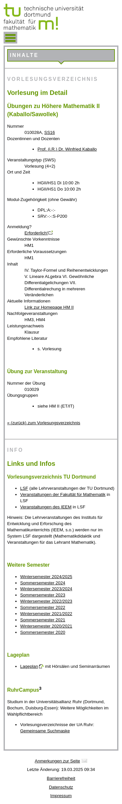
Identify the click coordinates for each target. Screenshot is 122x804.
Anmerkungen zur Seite (57, 760)
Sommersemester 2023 (42, 595)
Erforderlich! (36, 232)
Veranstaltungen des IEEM (46, 506)
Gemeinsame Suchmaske (45, 730)
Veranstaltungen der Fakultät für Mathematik (62, 494)
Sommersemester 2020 (42, 632)
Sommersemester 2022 (42, 607)
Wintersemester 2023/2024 (46, 588)
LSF (24, 488)
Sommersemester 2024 (42, 582)
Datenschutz (61, 787)
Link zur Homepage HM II (49, 307)
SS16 (49, 132)
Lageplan (29, 666)
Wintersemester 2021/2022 (46, 613)
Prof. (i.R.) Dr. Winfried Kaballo (67, 149)
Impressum (61, 795)
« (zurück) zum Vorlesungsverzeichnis (43, 422)
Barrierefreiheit (61, 778)
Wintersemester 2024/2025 (46, 576)
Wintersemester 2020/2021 (46, 626)
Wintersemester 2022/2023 (46, 601)
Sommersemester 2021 (42, 619)
